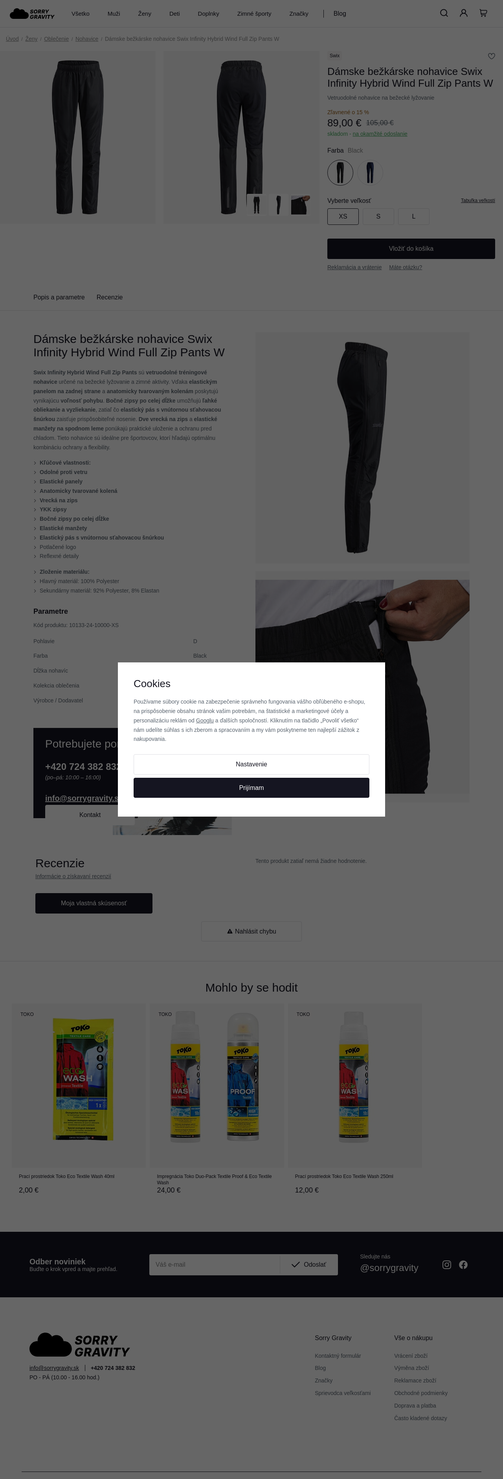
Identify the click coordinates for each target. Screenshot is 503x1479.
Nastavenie (251, 764)
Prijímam (251, 787)
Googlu (205, 720)
